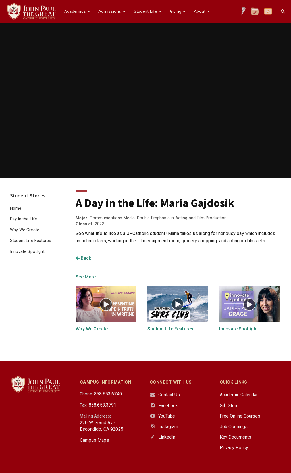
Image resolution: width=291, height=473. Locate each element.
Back (83, 258)
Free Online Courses (240, 416)
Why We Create (24, 229)
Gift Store (229, 405)
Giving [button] (178, 11)
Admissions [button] (111, 11)
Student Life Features (30, 240)
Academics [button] (77, 11)
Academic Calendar (239, 394)
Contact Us (169, 394)
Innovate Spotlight (27, 251)
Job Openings (234, 426)
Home (16, 208)
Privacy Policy (234, 447)
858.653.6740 (108, 394)
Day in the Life (23, 219)
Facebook (168, 405)
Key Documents (235, 437)
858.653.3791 (103, 405)
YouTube (166, 416)
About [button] (201, 11)
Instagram (168, 426)
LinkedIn (166, 437)
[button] (283, 11)
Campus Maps (94, 440)
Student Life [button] (147, 11)
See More (86, 277)
